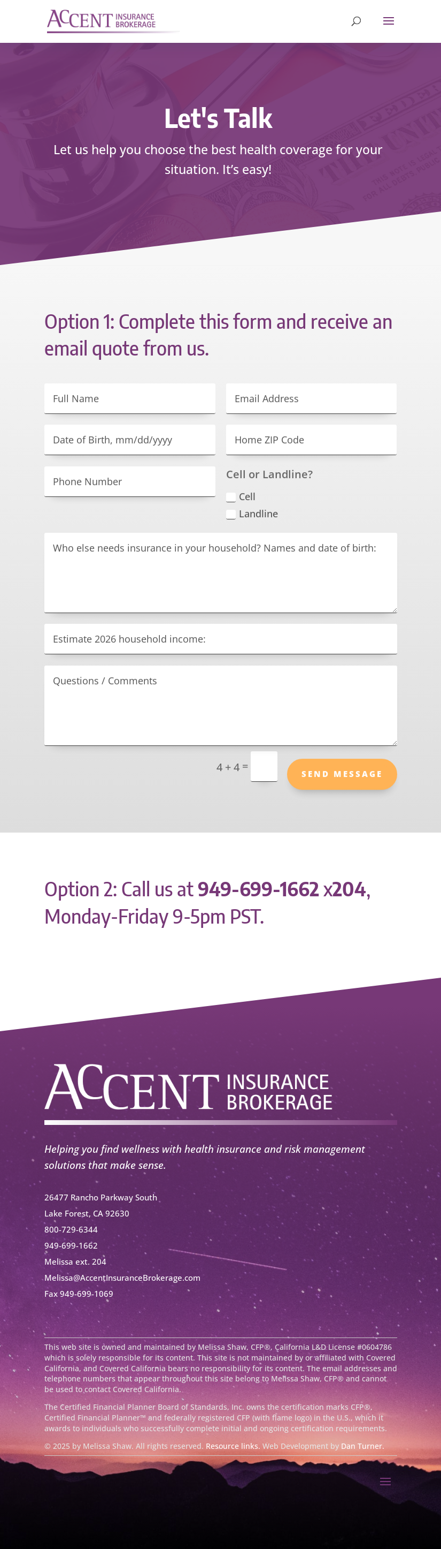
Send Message (342, 780)
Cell (241, 503)
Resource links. (233, 1446)
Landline (252, 520)
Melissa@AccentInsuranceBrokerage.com (122, 1277)
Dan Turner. (362, 1446)
